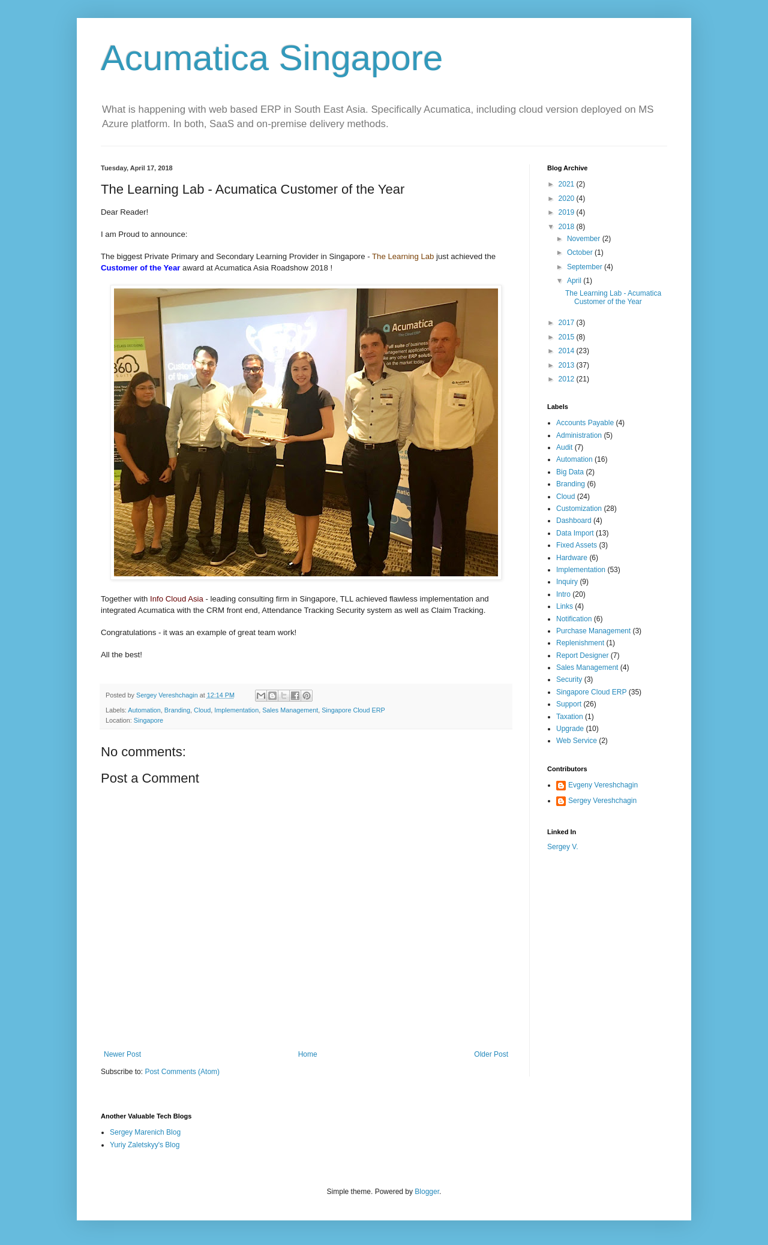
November (584, 238)
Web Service (576, 740)
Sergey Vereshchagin (602, 800)
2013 (568, 365)
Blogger (427, 1191)
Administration (579, 435)
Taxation (569, 716)
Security (569, 679)
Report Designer (582, 655)
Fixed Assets (576, 545)
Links (564, 606)
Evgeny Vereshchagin (603, 785)
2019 (568, 212)
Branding (177, 710)
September (585, 267)
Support (568, 704)
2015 (568, 337)
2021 (568, 184)
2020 (568, 198)
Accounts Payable (585, 423)
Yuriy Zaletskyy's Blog (144, 1145)
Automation (144, 710)
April (575, 280)
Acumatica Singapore (272, 58)
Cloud (202, 710)
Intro (563, 594)
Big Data (570, 472)
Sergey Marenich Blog (145, 1132)
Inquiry (567, 582)
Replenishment (580, 643)
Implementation (236, 710)
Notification (574, 619)
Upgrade (570, 728)
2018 (568, 226)
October (581, 252)
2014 (568, 351)
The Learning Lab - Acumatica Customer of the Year (613, 297)
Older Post (491, 1054)
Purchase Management (593, 631)
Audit (564, 447)
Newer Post (122, 1054)
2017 (568, 322)
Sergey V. (562, 847)
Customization (579, 508)
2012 (568, 379)
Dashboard (574, 520)
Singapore (148, 720)
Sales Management (290, 710)
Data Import (575, 533)
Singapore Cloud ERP (353, 710)
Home (307, 1054)
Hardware (571, 558)
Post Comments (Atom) (182, 1071)
